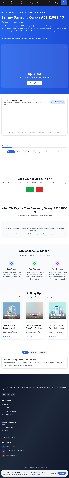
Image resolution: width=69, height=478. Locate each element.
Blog (31, 3)
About (25, 352)
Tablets (5, 430)
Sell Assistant (14, 3)
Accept (62, 473)
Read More (7, 336)
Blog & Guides (7, 414)
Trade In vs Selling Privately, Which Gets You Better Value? (11, 328)
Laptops (5, 434)
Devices (39, 3)
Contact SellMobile (9, 411)
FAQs (4, 418)
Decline (53, 473)
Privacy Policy (35, 474)
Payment (43, 352)
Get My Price (34, 83)
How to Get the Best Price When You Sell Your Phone (33, 328)
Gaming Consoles (8, 437)
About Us (6, 408)
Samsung (21, 12)
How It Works (23, 3)
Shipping (33, 352)
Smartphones (12, 12)
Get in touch (48, 3)
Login (57, 3)
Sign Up (64, 3)
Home (5, 3)
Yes (30, 189)
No (39, 189)
